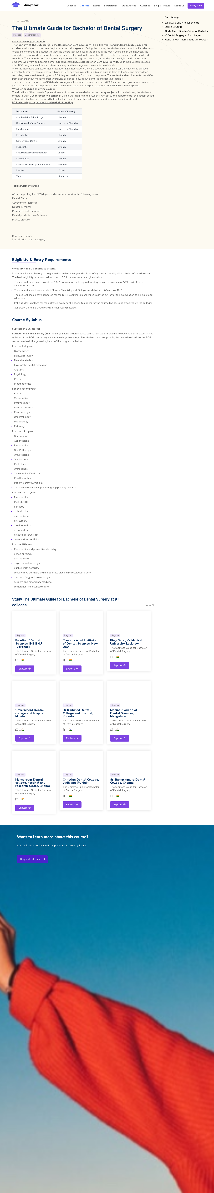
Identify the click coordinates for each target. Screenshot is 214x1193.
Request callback (32, 859)
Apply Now (196, 5)
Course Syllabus (173, 27)
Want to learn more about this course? (186, 39)
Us (179, 5)
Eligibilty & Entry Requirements (181, 22)
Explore (25, 668)
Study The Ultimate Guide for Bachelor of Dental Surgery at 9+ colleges (186, 33)
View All (150, 605)
